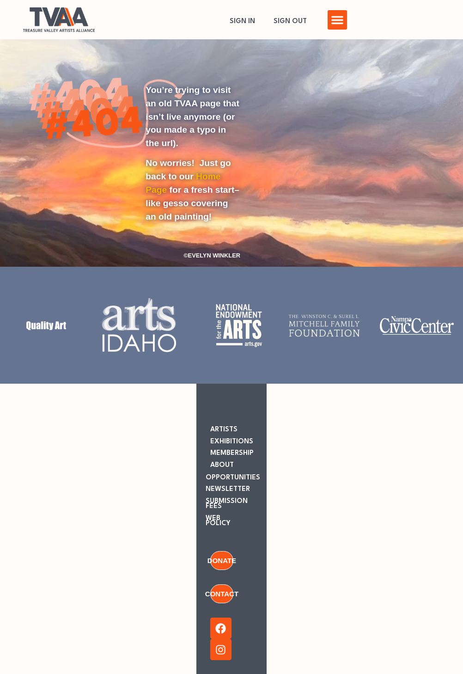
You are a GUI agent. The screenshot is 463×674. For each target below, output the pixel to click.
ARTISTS (224, 429)
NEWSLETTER (228, 489)
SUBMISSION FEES (227, 504)
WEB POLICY (218, 521)
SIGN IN (242, 21)
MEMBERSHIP (232, 453)
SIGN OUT (290, 21)
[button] (337, 20)
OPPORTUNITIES (233, 477)
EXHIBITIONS (231, 441)
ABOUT (222, 465)
